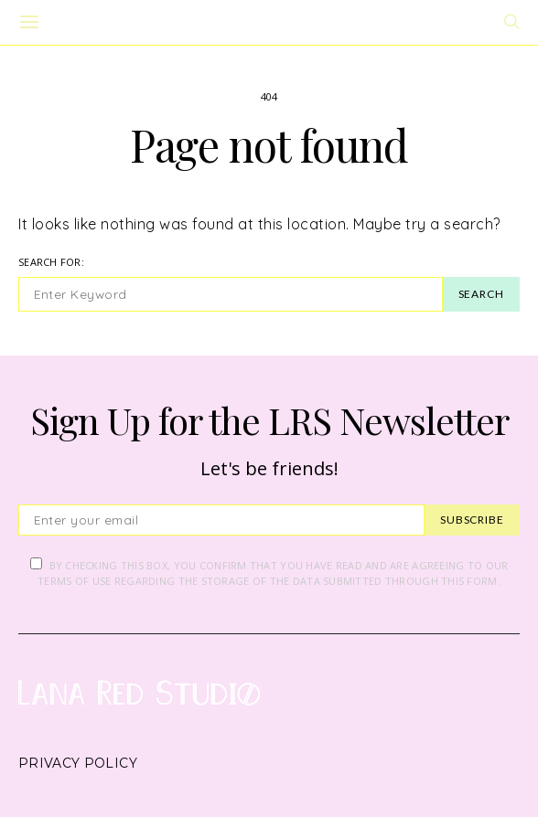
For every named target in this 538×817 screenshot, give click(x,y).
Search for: (51, 262)
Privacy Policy (77, 763)
